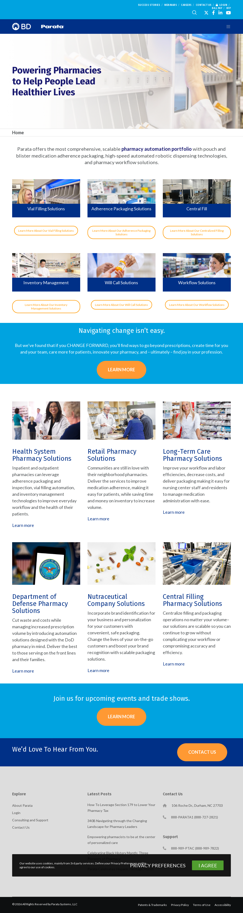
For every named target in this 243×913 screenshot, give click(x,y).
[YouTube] (228, 12)
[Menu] (226, 26)
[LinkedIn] (220, 12)
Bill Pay (217, 8)
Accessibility (223, 905)
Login (221, 5)
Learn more (23, 525)
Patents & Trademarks (152, 905)
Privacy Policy (180, 905)
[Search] (194, 13)
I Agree (208, 865)
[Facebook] (213, 12)
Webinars (170, 5)
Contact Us (204, 5)
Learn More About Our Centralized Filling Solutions (197, 232)
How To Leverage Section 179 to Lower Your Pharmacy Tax (121, 808)
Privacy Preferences (158, 865)
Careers (186, 5)
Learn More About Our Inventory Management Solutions (46, 306)
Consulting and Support (30, 820)
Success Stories (149, 5)
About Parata (22, 805)
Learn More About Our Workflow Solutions (197, 305)
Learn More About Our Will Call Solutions (121, 305)
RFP (228, 8)
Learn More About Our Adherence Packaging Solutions (121, 232)
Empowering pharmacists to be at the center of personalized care (121, 840)
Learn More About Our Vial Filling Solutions (46, 230)
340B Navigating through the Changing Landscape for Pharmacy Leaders (117, 824)
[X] (206, 12)
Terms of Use (201, 905)
